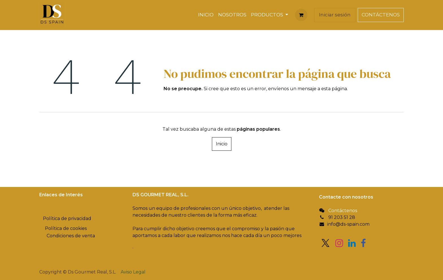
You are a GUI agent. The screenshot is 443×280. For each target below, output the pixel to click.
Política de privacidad (67, 218)
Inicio (221, 144)
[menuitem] (206, 15)
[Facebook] (363, 243)
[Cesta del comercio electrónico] (301, 15)
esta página (334, 88)
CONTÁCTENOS (381, 15)
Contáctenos (342, 210)
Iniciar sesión (335, 15)
